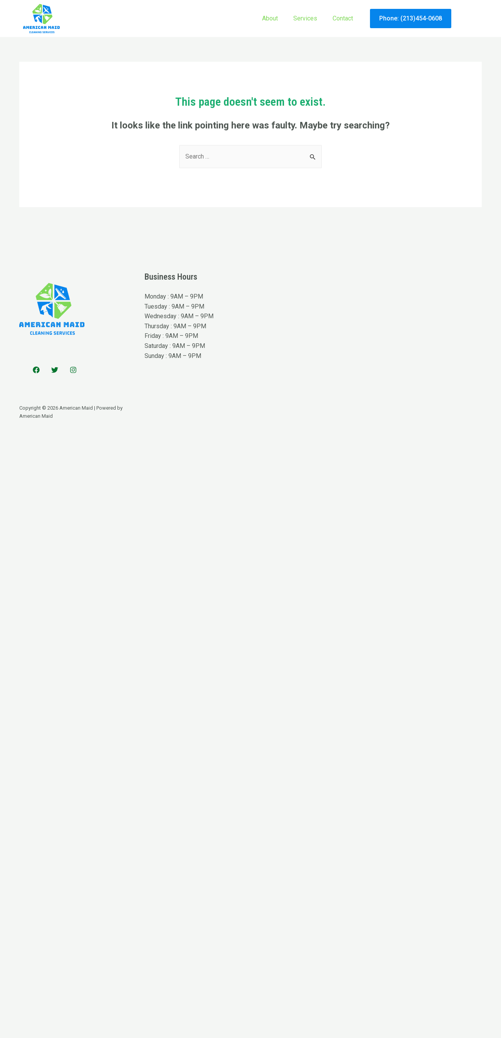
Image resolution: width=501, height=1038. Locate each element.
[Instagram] (73, 369)
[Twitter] (54, 369)
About (270, 18)
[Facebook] (36, 369)
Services (305, 18)
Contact (343, 18)
